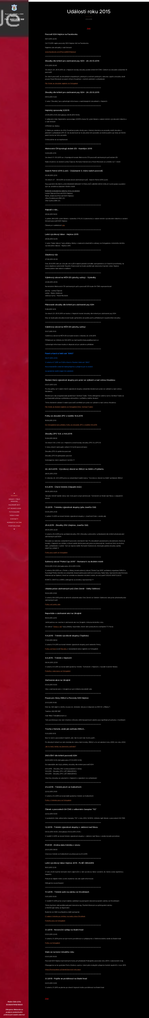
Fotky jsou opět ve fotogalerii (56, 553)
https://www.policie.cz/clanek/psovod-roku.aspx (63, 970)
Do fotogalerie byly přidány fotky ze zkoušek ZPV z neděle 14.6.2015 (71, 425)
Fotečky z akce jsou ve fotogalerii (57, 671)
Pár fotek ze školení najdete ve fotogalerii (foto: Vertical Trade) (69, 407)
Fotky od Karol (51, 649)
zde (63, 225)
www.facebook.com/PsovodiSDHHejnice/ (60, 52)
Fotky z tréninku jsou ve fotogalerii (58, 800)
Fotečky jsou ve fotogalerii (55, 921)
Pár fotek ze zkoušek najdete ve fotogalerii (61, 83)
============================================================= (73, 56)
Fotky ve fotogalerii (52, 943)
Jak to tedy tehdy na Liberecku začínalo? (60, 746)
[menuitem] (14, 496)
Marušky (64, 649)
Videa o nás (57, 627)
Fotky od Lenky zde (52, 604)
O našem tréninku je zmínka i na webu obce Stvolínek (65, 916)
